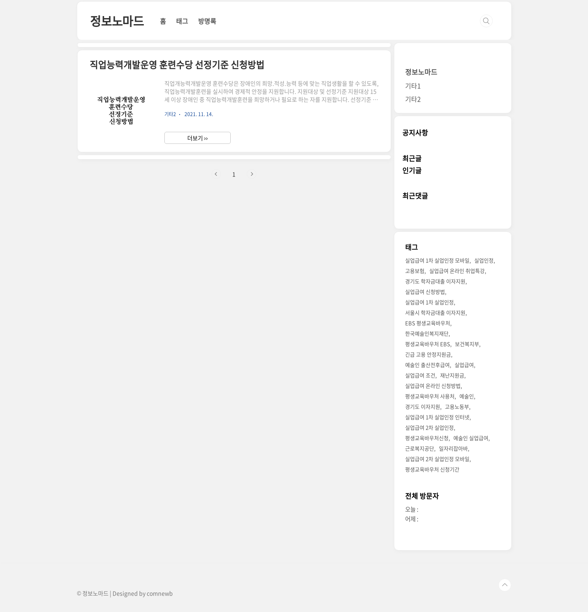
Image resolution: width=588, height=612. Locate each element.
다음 (251, 174)
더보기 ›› (197, 138)
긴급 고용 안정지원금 (428, 354)
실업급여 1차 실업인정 (429, 302)
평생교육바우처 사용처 (430, 396)
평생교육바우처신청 (427, 438)
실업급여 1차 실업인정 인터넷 (437, 417)
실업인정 (484, 260)
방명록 (207, 21)
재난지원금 (452, 375)
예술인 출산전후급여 (427, 364)
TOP (504, 585)
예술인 (466, 396)
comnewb (160, 593)
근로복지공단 (419, 448)
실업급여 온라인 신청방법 (433, 385)
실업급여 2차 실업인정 (429, 427)
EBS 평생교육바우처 (427, 323)
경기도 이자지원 (422, 406)
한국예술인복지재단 (427, 333)
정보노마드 (117, 20)
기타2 (413, 99)
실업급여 (464, 364)
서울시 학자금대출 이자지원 (435, 312)
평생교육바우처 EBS (427, 344)
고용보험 (414, 270)
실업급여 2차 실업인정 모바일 (437, 459)
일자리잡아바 (453, 448)
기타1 (413, 85)
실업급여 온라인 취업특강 (457, 270)
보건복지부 (467, 344)
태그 (182, 21)
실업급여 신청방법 (425, 291)
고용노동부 (457, 406)
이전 (216, 174)
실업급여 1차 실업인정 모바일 (437, 260)
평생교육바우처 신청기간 (432, 469)
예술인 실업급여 (470, 438)
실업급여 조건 (420, 375)
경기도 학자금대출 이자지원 (435, 281)
